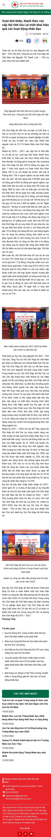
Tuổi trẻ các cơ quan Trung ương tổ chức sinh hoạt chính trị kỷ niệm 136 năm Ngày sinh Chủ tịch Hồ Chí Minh (25, 704)
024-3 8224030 (11, 792)
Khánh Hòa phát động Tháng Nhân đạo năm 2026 (24, 754)
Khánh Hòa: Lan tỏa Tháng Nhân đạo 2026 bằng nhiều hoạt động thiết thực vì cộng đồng (25, 718)
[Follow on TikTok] (25, 834)
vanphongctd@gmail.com (16, 796)
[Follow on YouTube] (31, 834)
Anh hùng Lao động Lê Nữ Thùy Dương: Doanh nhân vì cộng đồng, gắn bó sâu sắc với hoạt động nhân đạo (26, 676)
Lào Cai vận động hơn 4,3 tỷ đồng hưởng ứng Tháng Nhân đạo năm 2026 (24, 730)
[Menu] (3, 4)
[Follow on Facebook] (19, 834)
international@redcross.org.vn (18, 799)
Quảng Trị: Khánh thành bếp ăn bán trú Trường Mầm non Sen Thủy (25, 742)
